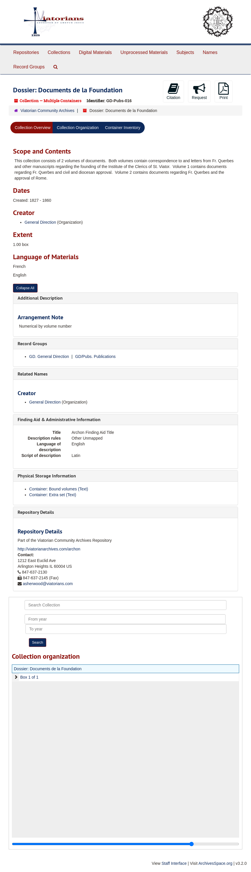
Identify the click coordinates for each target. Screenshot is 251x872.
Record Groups (29, 66)
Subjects (185, 52)
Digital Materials (95, 52)
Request (199, 91)
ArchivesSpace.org (215, 863)
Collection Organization (78, 127)
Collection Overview (33, 127)
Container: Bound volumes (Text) (58, 489)
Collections (59, 52)
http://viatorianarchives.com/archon (49, 549)
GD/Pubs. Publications (95, 356)
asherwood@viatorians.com (48, 583)
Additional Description (40, 298)
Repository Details (36, 512)
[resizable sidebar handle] (125, 844)
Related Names (33, 374)
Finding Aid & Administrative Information (59, 420)
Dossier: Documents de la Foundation (47, 668)
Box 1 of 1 (29, 677)
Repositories (26, 52)
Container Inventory (122, 127)
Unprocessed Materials (144, 52)
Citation (173, 91)
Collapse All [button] (25, 288)
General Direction (40, 222)
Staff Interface (174, 863)
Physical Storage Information (47, 476)
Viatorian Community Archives (47, 110)
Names (210, 52)
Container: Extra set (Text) (52, 494)
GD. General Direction (49, 356)
